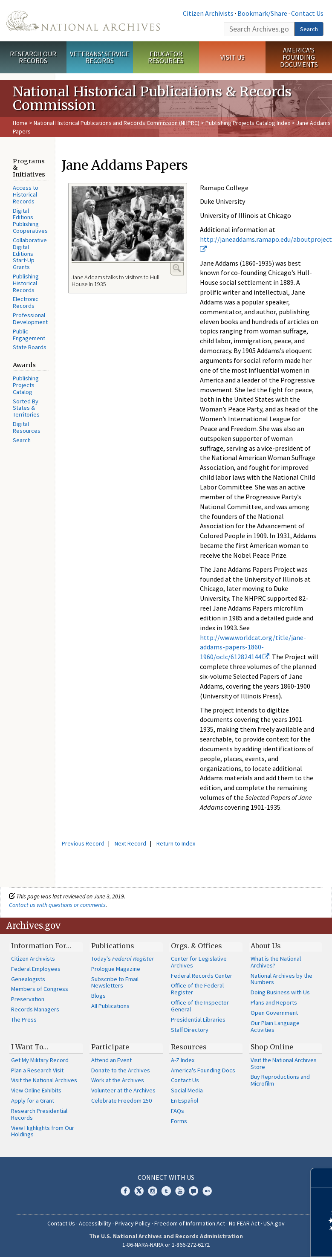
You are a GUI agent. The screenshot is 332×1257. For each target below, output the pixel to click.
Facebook (125, 1191)
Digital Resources (26, 427)
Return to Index (175, 843)
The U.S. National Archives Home (83, 21)
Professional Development (30, 318)
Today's (122, 958)
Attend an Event (111, 1060)
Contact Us (307, 13)
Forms (179, 1121)
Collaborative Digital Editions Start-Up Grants (30, 253)
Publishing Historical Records (26, 283)
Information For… (41, 945)
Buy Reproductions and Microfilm (280, 1080)
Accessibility (95, 1223)
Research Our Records (33, 57)
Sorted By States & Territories (26, 408)
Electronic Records (25, 302)
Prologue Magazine (115, 969)
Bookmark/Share (262, 13)
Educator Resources (166, 57)
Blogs (98, 995)
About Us (266, 945)
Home (20, 123)
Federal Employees (36, 969)
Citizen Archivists (208, 13)
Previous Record (83, 843)
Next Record (130, 843)
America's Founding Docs (203, 1070)
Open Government (274, 1013)
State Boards (29, 347)
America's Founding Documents (299, 57)
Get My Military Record (40, 1060)
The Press (24, 1019)
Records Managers (35, 1009)
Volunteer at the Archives (123, 1090)
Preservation (27, 999)
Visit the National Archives (44, 1080)
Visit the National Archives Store (284, 1063)
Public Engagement (29, 334)
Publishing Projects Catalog (26, 385)
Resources (189, 1047)
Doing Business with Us (280, 992)
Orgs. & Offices (196, 945)
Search (309, 29)
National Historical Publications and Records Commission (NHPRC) (116, 123)
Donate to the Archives (120, 1070)
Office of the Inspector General (200, 1006)
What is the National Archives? (276, 962)
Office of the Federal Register (197, 989)
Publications (112, 945)
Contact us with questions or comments (57, 905)
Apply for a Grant (32, 1100)
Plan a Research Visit (37, 1070)
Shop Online (272, 1047)
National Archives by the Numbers (281, 979)
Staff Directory (189, 1030)
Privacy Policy (132, 1223)
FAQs (177, 1111)
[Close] (322, 1178)
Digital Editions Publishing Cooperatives (30, 221)
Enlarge (177, 268)
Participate (110, 1047)
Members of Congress (39, 989)
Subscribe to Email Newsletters (115, 982)
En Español (184, 1100)
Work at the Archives (117, 1080)
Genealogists (28, 979)
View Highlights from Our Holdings (42, 1131)
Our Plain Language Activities (275, 1026)
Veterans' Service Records (99, 57)
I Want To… (29, 1047)
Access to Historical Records (25, 194)
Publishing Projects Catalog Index (247, 123)
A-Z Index (182, 1060)
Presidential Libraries (198, 1019)
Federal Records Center (201, 975)
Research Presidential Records (39, 1114)
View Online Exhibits (36, 1090)
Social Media (187, 1090)
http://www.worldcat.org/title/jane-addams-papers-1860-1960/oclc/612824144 (253, 647)
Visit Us (232, 57)
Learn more (256, 1241)
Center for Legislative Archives (199, 962)
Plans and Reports (274, 1002)
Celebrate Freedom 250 (121, 1100)
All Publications (110, 1006)
